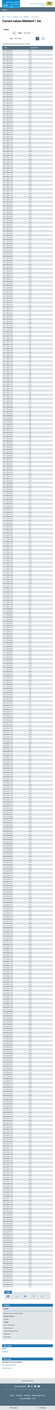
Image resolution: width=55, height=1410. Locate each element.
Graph (6, 1319)
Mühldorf (26, 17)
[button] (3, 48)
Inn (21, 17)
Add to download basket (9, 1365)
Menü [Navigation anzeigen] (4, 10)
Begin (20, 33)
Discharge (15, 17)
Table (6, 1322)
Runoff (6, 1309)
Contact (19, 1395)
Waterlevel (5, 1351)
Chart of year (8, 1328)
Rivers (8, 17)
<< (14, 33)
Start (3, 17)
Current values (9, 1316)
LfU (33, 1398)
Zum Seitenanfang (27, 1381)
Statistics (7, 1334)
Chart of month (9, 1325)
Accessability (25, 1398)
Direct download (6, 1368)
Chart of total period (11, 1331)
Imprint (27, 1395)
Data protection (38, 1395)
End (11, 38)
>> (43, 38)
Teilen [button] (13, 1408)
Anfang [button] (41, 1408)
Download (7, 1337)
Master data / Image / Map (13, 1313)
